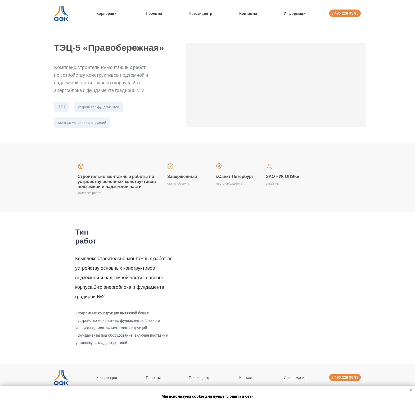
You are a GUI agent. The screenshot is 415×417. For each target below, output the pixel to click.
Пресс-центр (200, 13)
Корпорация (107, 13)
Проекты (154, 13)
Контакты (248, 13)
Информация (296, 13)
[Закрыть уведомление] (411, 389)
